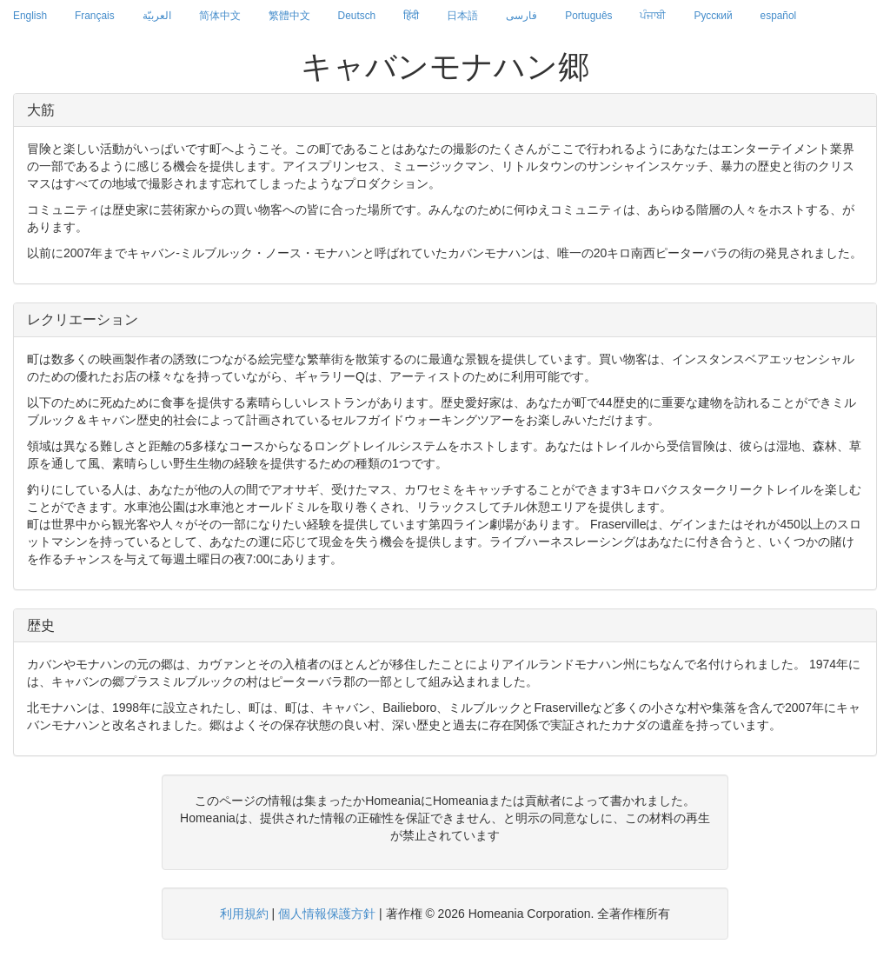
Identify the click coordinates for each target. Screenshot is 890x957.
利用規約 (244, 913)
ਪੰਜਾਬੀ (653, 16)
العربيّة (157, 16)
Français (95, 16)
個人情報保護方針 (326, 913)
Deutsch (357, 16)
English (30, 16)
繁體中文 (289, 16)
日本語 (462, 16)
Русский (713, 16)
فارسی (521, 16)
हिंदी (411, 16)
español (778, 16)
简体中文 (220, 16)
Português (588, 16)
